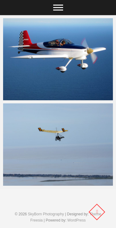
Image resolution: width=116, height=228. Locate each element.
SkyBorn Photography (46, 214)
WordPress (76, 220)
